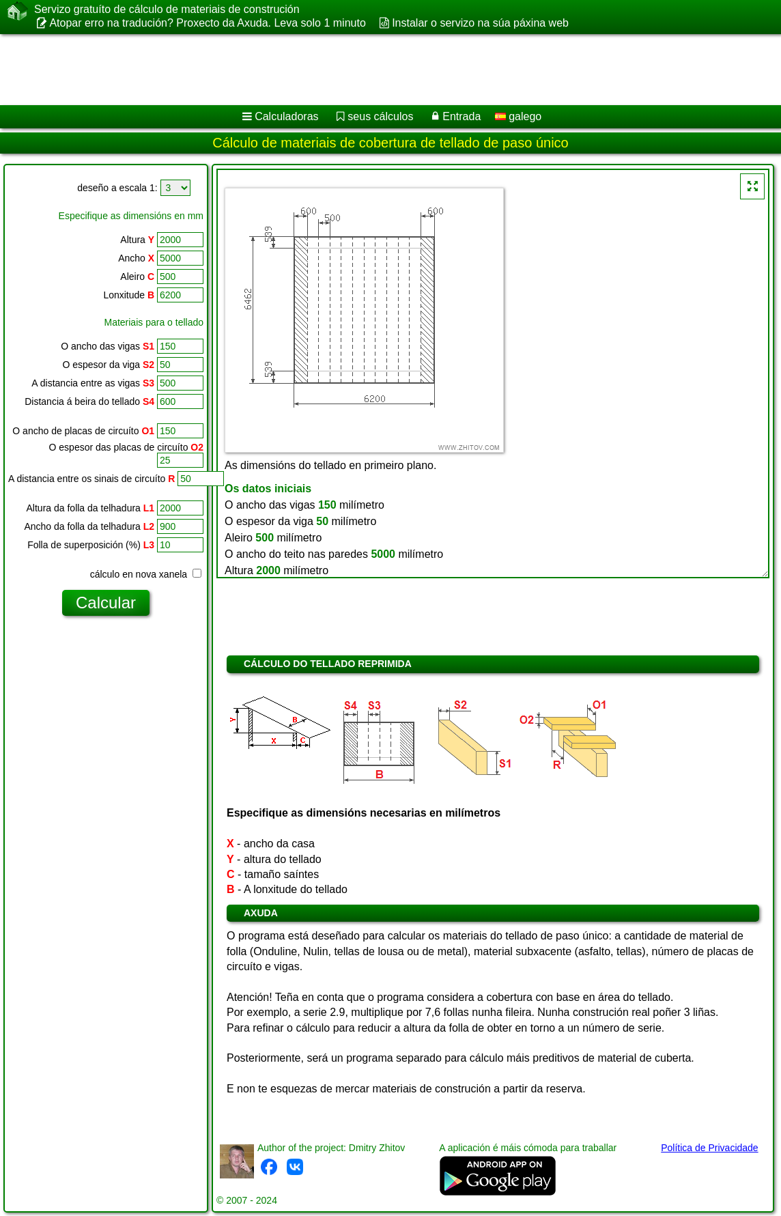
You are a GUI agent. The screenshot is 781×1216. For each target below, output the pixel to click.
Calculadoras (286, 116)
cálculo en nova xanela (145, 574)
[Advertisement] (366, 69)
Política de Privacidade (709, 1147)
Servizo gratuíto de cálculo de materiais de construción (167, 9)
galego (518, 116)
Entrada (461, 116)
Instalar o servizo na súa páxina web (480, 23)
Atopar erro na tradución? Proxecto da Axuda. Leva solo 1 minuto (207, 23)
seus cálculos (380, 116)
